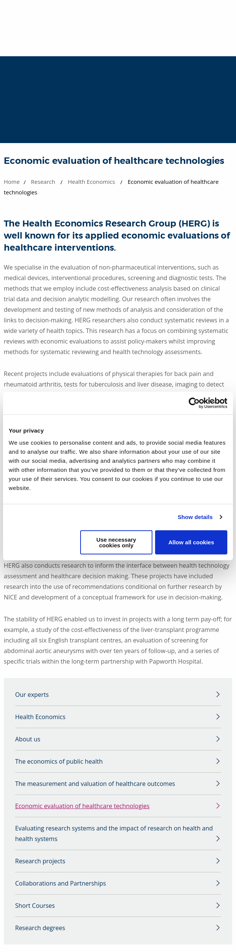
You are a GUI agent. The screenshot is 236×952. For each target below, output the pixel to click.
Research (43, 181)
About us (27, 739)
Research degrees (40, 928)
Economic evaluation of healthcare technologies (82, 806)
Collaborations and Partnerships (60, 883)
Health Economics (91, 181)
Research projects (40, 861)
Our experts (32, 694)
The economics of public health (58, 761)
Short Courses (35, 905)
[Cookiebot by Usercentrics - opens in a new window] (194, 403)
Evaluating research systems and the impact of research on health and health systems (114, 833)
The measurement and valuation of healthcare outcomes (95, 783)
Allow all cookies (191, 542)
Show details (195, 517)
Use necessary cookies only (116, 542)
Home (12, 181)
